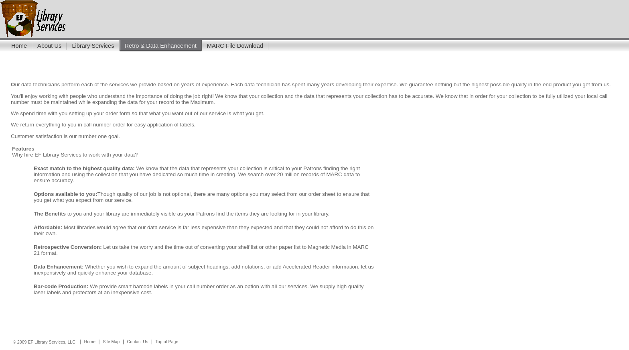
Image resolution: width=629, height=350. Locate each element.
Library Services (93, 46)
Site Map (111, 341)
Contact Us (137, 341)
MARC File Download (235, 46)
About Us (49, 46)
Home (19, 46)
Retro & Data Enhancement (160, 46)
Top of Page (167, 341)
